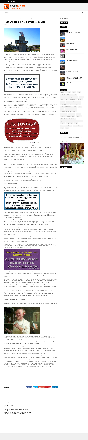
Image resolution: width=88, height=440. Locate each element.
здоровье (68, 101)
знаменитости (76, 101)
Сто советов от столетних (67, 135)
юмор (61, 128)
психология (72, 118)
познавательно (16, 18)
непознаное (71, 113)
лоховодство (68, 109)
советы (62, 123)
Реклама (10, 1)
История (62, 92)
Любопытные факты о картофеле (74, 38)
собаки (80, 120)
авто (78, 92)
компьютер (67, 106)
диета (66, 99)
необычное (63, 113)
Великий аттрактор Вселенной (73, 66)
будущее (69, 94)
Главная (5, 1)
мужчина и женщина (65, 111)
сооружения (69, 123)
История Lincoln (70, 43)
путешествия (63, 120)
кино (61, 106)
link (4, 387)
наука (74, 111)
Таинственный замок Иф (72, 60)
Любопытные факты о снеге (73, 32)
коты (80, 106)
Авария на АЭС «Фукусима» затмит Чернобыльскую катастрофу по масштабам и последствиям (74, 79)
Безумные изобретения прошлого (74, 55)
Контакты (16, 1)
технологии (63, 125)
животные (79, 99)
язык (30, 18)
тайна (76, 123)
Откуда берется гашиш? (72, 49)
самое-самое (72, 120)
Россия (68, 92)
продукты (78, 116)
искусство (77, 104)
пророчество (63, 118)
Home (5, 18)
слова (27, 18)
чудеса (80, 125)
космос (74, 106)
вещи (74, 94)
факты (69, 125)
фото (74, 125)
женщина (72, 99)
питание (62, 116)
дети (61, 99)
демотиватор (74, 97)
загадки (62, 101)
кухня (61, 109)
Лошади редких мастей (71, 71)
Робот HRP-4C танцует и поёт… (73, 83)
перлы (78, 113)
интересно (9, 18)
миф (75, 109)
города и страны (64, 97)
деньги (81, 97)
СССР (74, 92)
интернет (70, 104)
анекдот (62, 94)
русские (23, 18)
